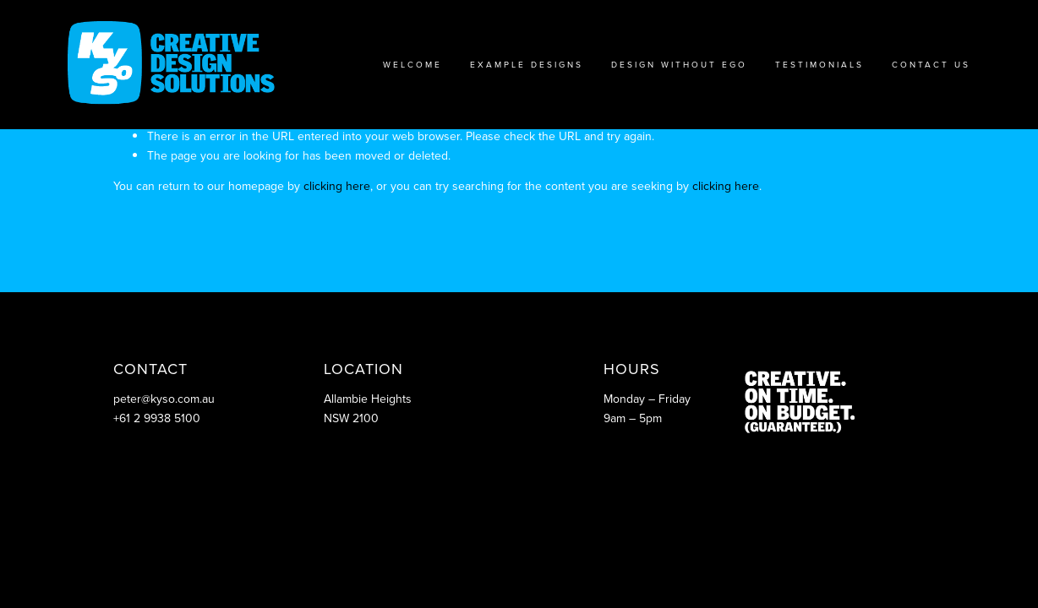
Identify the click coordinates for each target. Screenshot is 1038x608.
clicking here (336, 185)
